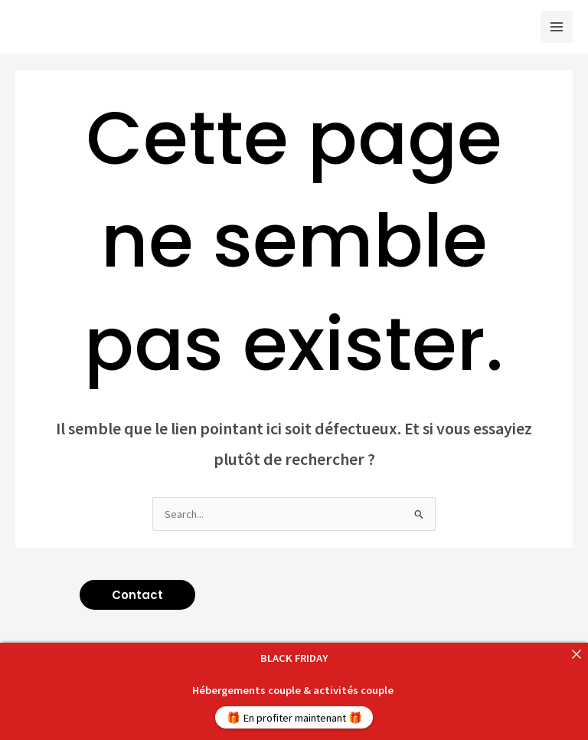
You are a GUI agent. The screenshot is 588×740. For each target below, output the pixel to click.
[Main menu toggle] (557, 27)
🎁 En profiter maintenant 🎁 (294, 718)
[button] (137, 595)
